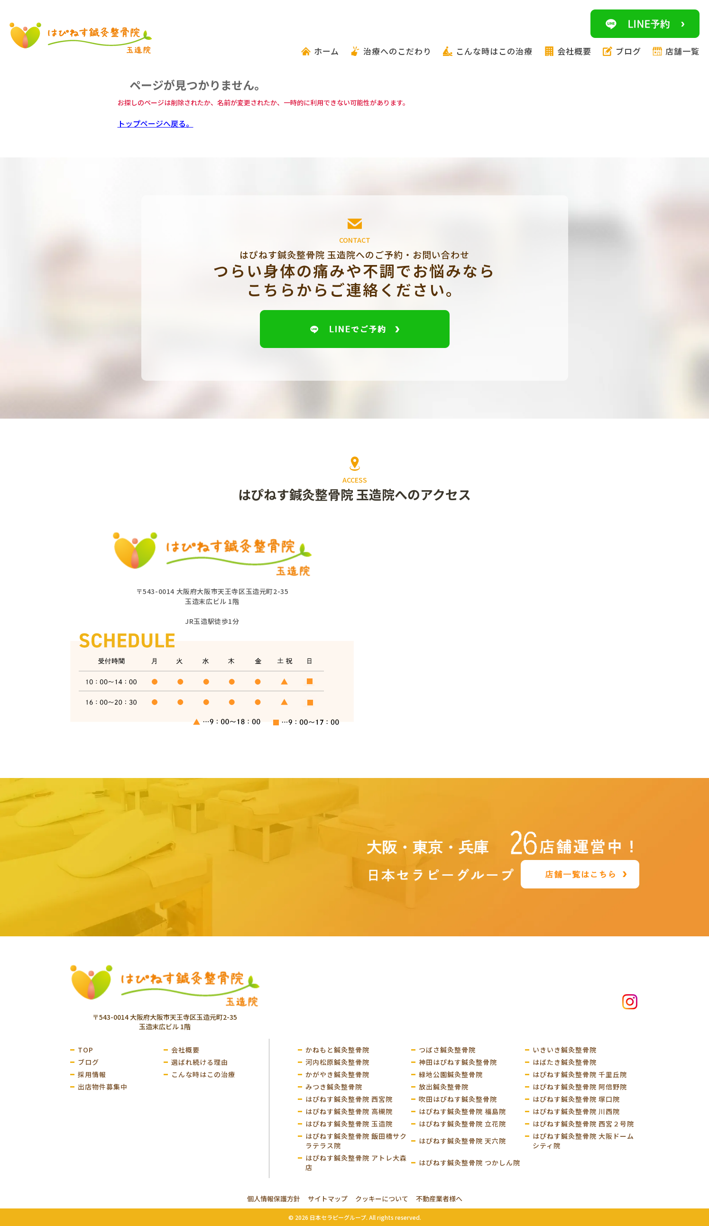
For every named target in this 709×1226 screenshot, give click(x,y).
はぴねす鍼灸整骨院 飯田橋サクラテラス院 (356, 1140)
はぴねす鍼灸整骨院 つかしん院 (469, 1162)
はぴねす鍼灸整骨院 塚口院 (576, 1099)
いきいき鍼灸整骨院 (565, 1049)
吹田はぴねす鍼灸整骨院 (458, 1099)
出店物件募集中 (103, 1086)
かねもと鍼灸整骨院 (337, 1049)
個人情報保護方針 (273, 1198)
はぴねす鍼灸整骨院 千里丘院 (580, 1074)
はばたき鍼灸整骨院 (565, 1062)
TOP (85, 1049)
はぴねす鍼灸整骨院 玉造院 (349, 1123)
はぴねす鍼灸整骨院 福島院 (462, 1111)
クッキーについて (381, 1198)
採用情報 (92, 1074)
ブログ (88, 1062)
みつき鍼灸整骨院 (333, 1086)
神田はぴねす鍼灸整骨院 (458, 1062)
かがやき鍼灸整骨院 (337, 1074)
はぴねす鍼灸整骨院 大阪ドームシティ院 (583, 1140)
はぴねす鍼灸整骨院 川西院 (576, 1111)
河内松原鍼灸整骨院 (337, 1062)
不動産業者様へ (439, 1198)
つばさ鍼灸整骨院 (447, 1049)
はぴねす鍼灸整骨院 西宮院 (349, 1099)
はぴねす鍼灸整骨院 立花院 (462, 1123)
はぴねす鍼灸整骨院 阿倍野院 (580, 1086)
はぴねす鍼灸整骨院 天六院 (462, 1140)
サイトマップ (328, 1198)
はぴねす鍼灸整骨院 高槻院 (349, 1111)
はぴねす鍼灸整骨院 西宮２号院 (583, 1123)
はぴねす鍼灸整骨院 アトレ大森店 (356, 1162)
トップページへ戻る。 (155, 123)
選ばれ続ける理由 (199, 1062)
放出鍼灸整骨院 (444, 1086)
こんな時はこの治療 (203, 1074)
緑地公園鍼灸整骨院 (451, 1074)
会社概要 (185, 1049)
